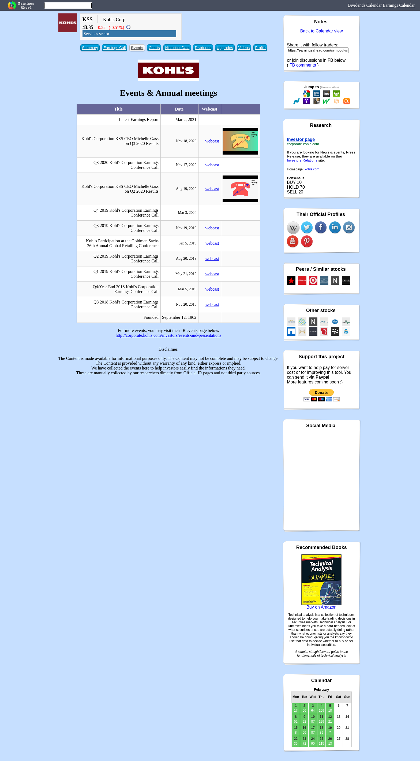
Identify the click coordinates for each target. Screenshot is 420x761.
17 (313, 728)
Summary (90, 48)
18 (321, 728)
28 (347, 739)
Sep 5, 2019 (188, 243)
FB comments (303, 65)
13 (338, 717)
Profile (260, 48)
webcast (212, 141)
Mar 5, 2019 (187, 289)
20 (338, 728)
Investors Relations (302, 160)
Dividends (203, 48)
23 (304, 739)
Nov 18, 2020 (186, 141)
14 (347, 717)
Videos (244, 48)
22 (296, 739)
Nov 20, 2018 (186, 304)
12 (330, 717)
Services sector (96, 33)
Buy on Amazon (321, 607)
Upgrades (225, 48)
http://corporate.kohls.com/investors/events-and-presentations (169, 335)
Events (137, 48)
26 (330, 739)
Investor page (301, 139)
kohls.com (312, 169)
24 (313, 739)
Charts (154, 48)
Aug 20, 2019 (186, 259)
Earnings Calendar (399, 5)
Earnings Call (114, 48)
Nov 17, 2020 (186, 165)
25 (321, 739)
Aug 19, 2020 (186, 189)
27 (338, 739)
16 (304, 728)
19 (330, 728)
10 (313, 717)
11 (321, 717)
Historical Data (177, 48)
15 (296, 728)
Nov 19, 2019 (186, 228)
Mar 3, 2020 (187, 213)
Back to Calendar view (321, 31)
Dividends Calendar (365, 5)
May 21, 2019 (185, 274)
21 (347, 728)
